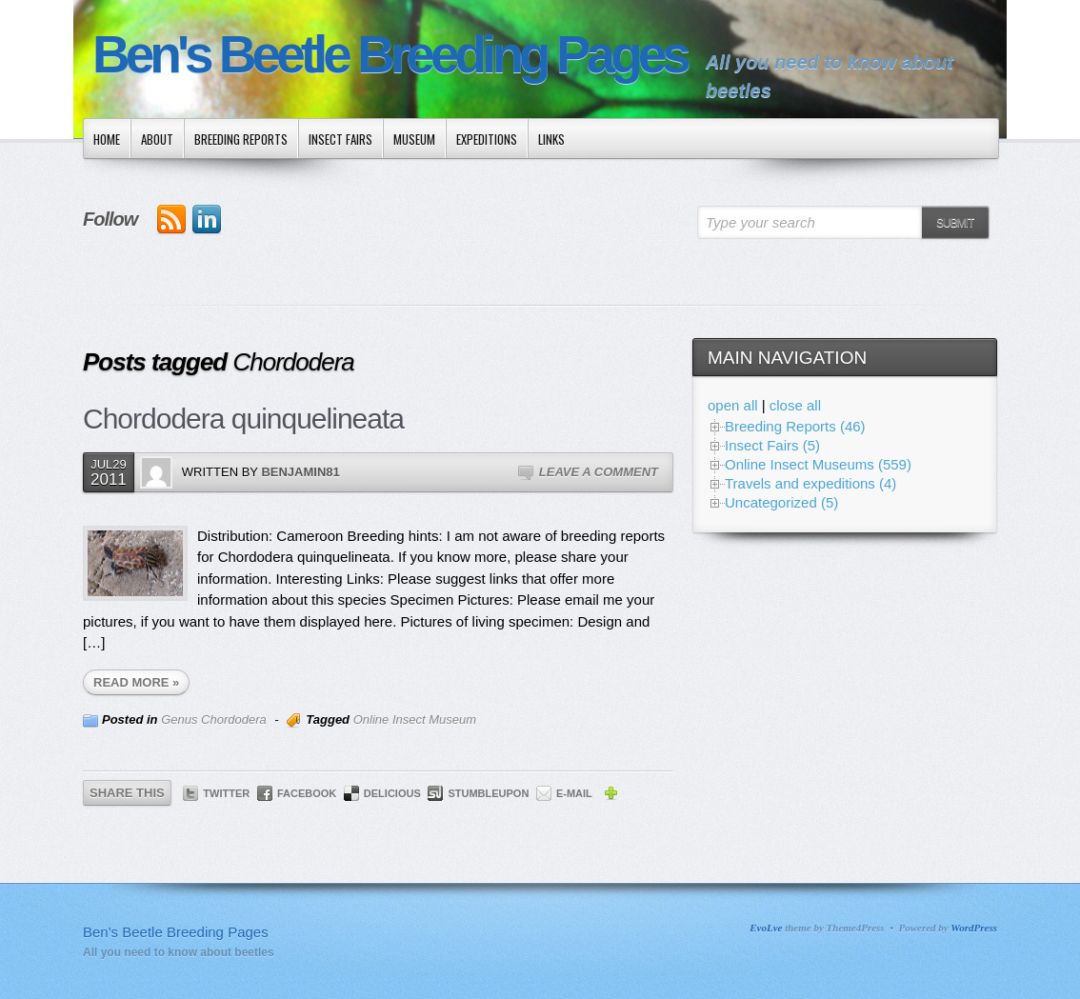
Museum (414, 139)
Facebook (306, 793)
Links (551, 139)
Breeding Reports (241, 139)
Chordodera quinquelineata (243, 418)
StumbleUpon (488, 793)
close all (795, 405)
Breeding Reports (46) (795, 426)
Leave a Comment (598, 472)
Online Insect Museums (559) (818, 464)
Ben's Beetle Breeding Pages (389, 55)
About (157, 139)
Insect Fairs (340, 139)
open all (733, 405)
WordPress (973, 927)
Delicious (392, 793)
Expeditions (486, 139)
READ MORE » (136, 682)
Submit (954, 223)
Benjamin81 (300, 472)
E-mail (574, 793)
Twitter (226, 793)
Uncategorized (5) (781, 502)
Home (106, 139)
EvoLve (766, 927)
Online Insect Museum (414, 719)
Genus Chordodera (214, 719)
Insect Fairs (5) (772, 445)
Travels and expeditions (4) (810, 483)
